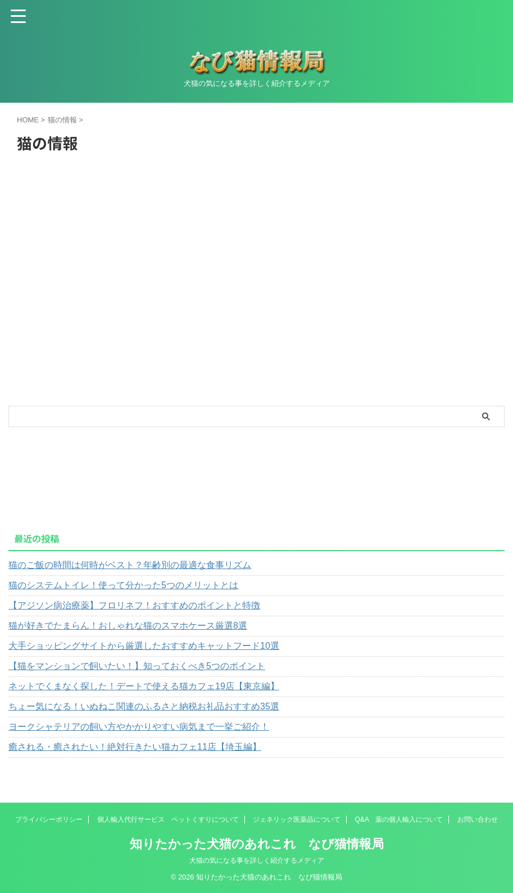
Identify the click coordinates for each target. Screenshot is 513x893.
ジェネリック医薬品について (297, 819)
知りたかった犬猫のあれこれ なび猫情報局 (257, 844)
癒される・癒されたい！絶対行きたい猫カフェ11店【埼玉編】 (134, 747)
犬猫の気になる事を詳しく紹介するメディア (256, 860)
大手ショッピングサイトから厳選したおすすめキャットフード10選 (143, 646)
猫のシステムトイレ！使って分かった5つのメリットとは (123, 585)
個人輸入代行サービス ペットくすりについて (168, 819)
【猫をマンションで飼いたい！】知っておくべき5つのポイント (136, 666)
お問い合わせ (477, 819)
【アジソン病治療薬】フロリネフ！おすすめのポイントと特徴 (134, 605)
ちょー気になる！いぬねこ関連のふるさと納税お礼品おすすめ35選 (143, 706)
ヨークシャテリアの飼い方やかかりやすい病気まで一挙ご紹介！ (138, 726)
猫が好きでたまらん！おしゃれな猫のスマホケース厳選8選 (127, 625)
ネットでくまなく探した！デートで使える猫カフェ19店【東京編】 (143, 686)
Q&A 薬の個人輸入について (399, 819)
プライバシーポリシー (49, 819)
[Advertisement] (92, 328)
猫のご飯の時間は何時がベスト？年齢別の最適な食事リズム (129, 565)
